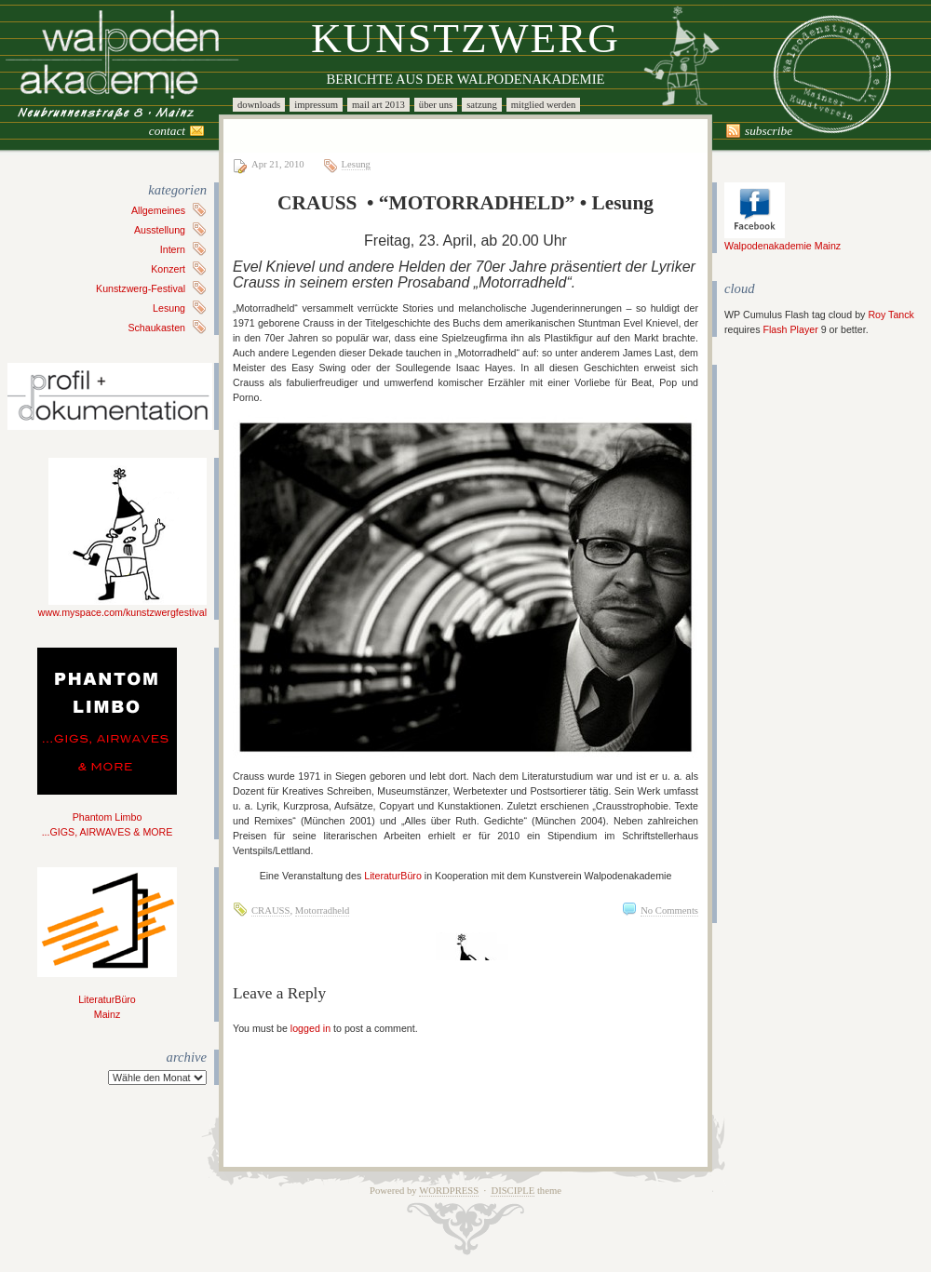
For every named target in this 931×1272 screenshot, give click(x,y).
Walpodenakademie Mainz (782, 240)
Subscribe (768, 131)
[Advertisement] (780, 644)
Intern (172, 249)
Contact (167, 131)
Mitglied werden (543, 105)
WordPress (449, 1190)
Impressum (316, 105)
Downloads (258, 105)
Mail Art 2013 (378, 105)
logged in (310, 1028)
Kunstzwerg (465, 38)
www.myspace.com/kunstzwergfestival (122, 607)
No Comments (669, 910)
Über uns (435, 105)
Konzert (168, 268)
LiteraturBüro (393, 875)
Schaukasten (156, 327)
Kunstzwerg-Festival (140, 288)
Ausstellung (159, 229)
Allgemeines (158, 210)
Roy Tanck (891, 314)
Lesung (169, 308)
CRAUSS (270, 910)
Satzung (481, 105)
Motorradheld (322, 910)
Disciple (512, 1190)
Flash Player (789, 329)
